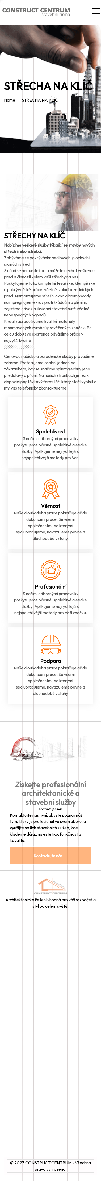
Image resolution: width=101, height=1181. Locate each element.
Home (9, 100)
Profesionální (50, 586)
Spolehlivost (50, 431)
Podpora (50, 661)
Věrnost (50, 506)
